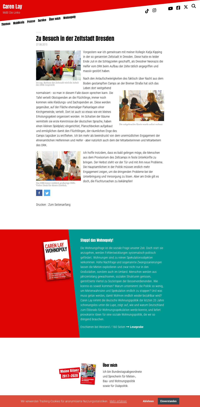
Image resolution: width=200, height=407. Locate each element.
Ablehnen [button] (148, 401)
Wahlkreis (39, 32)
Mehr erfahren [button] (118, 401)
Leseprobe (136, 327)
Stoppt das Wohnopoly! (96, 240)
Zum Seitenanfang (59, 204)
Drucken (41, 204)
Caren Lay (12, 6)
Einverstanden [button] (168, 401)
